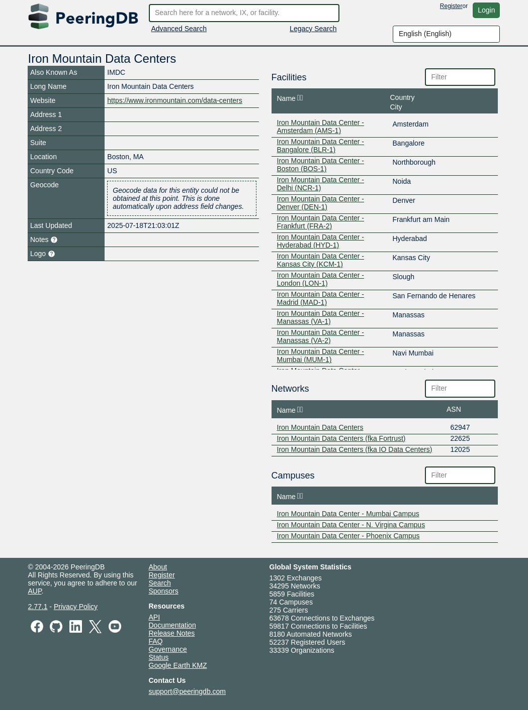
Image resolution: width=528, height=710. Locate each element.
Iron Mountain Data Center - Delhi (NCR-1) (321, 184)
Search (160, 583)
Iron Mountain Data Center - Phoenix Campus (348, 536)
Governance (168, 649)
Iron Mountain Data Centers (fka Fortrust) (341, 438)
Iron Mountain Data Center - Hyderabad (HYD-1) (321, 241)
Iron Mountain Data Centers (320, 427)
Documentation (172, 625)
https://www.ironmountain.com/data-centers (174, 100)
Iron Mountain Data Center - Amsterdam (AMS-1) (321, 127)
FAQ (156, 641)
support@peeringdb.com (187, 691)
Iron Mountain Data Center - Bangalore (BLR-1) (321, 146)
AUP (35, 591)
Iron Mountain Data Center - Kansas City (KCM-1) (321, 260)
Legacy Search (313, 29)
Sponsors (164, 591)
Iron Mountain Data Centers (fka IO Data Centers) (354, 449)
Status (159, 657)
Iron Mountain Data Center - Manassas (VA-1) (321, 317)
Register (451, 6)
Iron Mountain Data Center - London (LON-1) (321, 279)
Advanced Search (179, 29)
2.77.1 (38, 607)
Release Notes (172, 633)
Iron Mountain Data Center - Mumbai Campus (348, 514)
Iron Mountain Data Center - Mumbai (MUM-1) (321, 355)
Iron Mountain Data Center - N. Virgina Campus (351, 525)
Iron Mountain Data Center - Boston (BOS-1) (321, 165)
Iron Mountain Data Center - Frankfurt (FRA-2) (321, 222)
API (154, 617)
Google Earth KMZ (178, 665)
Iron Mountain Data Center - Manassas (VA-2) (321, 336)
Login (486, 10)
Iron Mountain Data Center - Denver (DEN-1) (321, 203)
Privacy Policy (76, 607)
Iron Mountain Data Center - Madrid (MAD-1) (321, 298)
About (158, 567)
